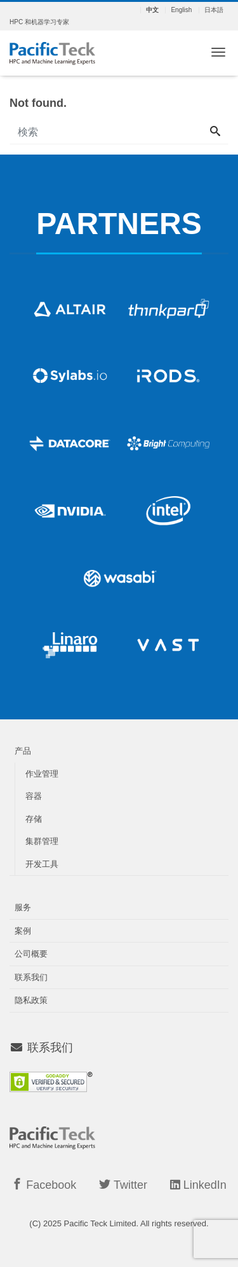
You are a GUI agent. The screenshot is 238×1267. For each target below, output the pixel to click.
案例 (23, 931)
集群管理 (41, 841)
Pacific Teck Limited (100, 1223)
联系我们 (31, 977)
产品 (23, 751)
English (181, 10)
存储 (33, 819)
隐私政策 (31, 1000)
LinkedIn (198, 1185)
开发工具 (41, 864)
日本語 (213, 10)
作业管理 (41, 774)
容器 (33, 796)
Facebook (43, 1184)
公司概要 (31, 954)
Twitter (123, 1184)
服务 (23, 907)
